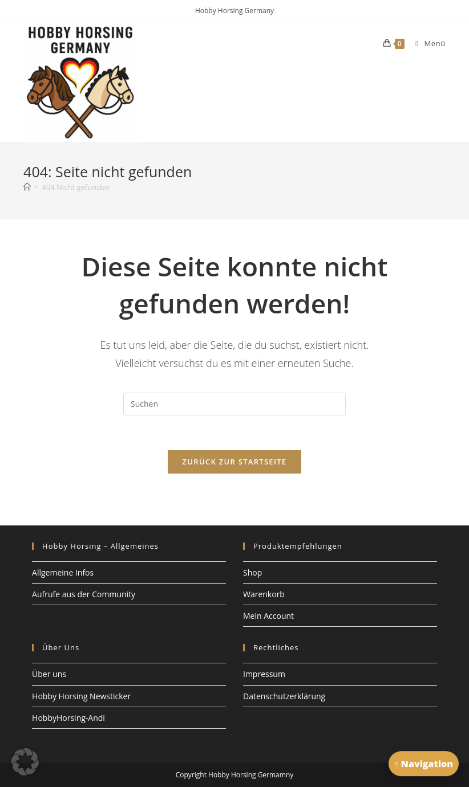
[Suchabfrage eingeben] (234, 404)
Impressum (264, 673)
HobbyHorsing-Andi (68, 717)
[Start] (27, 187)
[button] (25, 762)
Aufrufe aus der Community (83, 594)
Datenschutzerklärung (284, 696)
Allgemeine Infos (63, 572)
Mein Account (268, 615)
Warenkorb (264, 594)
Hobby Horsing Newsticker (81, 696)
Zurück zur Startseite (235, 461)
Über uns (49, 673)
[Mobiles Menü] (426, 43)
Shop (252, 572)
